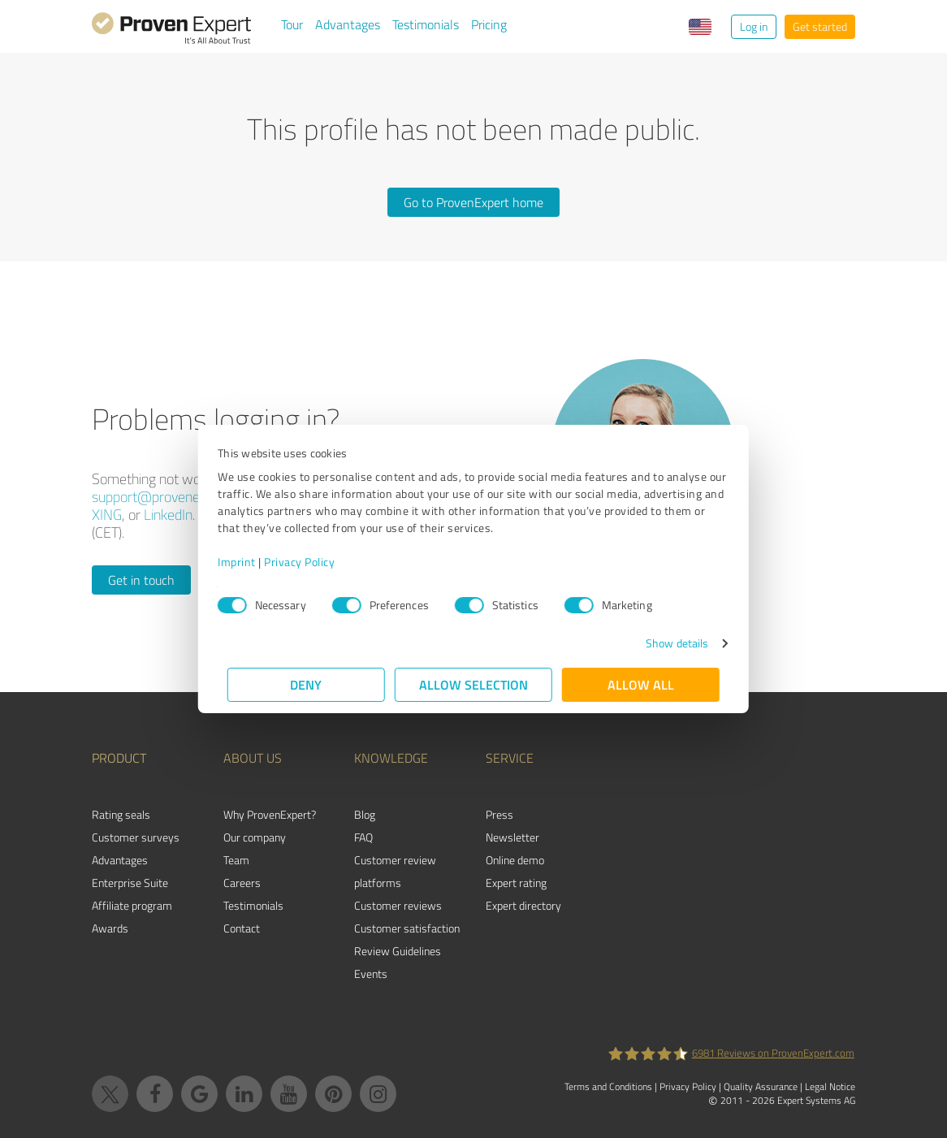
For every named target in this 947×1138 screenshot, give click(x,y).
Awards (110, 928)
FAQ (363, 837)
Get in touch (141, 580)
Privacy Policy (309, 561)
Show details (667, 643)
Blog (364, 814)
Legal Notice (830, 1086)
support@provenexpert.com (175, 496)
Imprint (246, 561)
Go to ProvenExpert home (473, 202)
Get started (820, 26)
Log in (754, 26)
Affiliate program (132, 905)
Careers (242, 882)
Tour (292, 24)
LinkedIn (168, 514)
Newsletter (512, 837)
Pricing (489, 24)
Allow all (641, 684)
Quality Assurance (761, 1086)
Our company (254, 837)
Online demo (515, 860)
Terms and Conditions (608, 1086)
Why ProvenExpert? (269, 814)
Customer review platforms (395, 871)
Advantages (347, 24)
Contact (241, 928)
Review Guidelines (397, 950)
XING (107, 514)
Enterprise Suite (130, 882)
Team (236, 860)
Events (370, 973)
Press (499, 814)
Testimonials (425, 24)
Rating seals (121, 814)
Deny (306, 684)
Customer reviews (398, 905)
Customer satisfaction (407, 928)
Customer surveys (135, 837)
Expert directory (523, 905)
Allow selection (473, 684)
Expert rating (516, 882)
